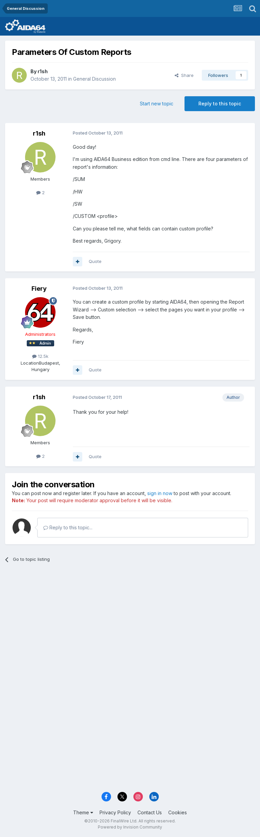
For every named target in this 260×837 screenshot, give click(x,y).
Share (184, 75)
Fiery (39, 288)
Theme (83, 812)
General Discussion (94, 79)
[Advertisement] (130, 620)
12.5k (40, 356)
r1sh (43, 71)
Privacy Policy (115, 812)
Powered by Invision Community (130, 827)
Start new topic (156, 103)
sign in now (159, 493)
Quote (95, 261)
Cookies (177, 812)
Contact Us (149, 812)
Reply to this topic (219, 103)
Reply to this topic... (67, 527)
